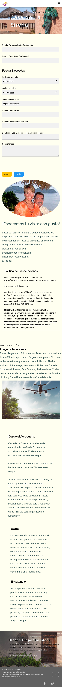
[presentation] (22, 165)
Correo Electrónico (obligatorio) (15, 56)
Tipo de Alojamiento (10, 99)
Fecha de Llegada (10, 77)
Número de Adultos (10, 111)
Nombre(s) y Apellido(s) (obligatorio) (17, 45)
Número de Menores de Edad (15, 122)
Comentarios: (8, 144)
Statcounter (21, 672)
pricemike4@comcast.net (15, 256)
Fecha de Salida (9, 88)
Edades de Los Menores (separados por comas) (23, 133)
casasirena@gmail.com (14, 248)
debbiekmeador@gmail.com (16, 252)
